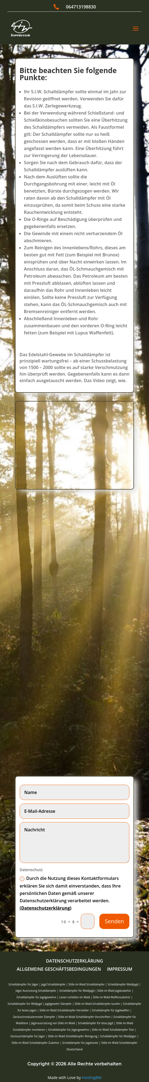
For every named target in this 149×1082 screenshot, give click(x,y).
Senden (114, 921)
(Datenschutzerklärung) (45, 908)
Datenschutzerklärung (74, 961)
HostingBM (92, 1077)
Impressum (119, 969)
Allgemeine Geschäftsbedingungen (59, 969)
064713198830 (81, 7)
